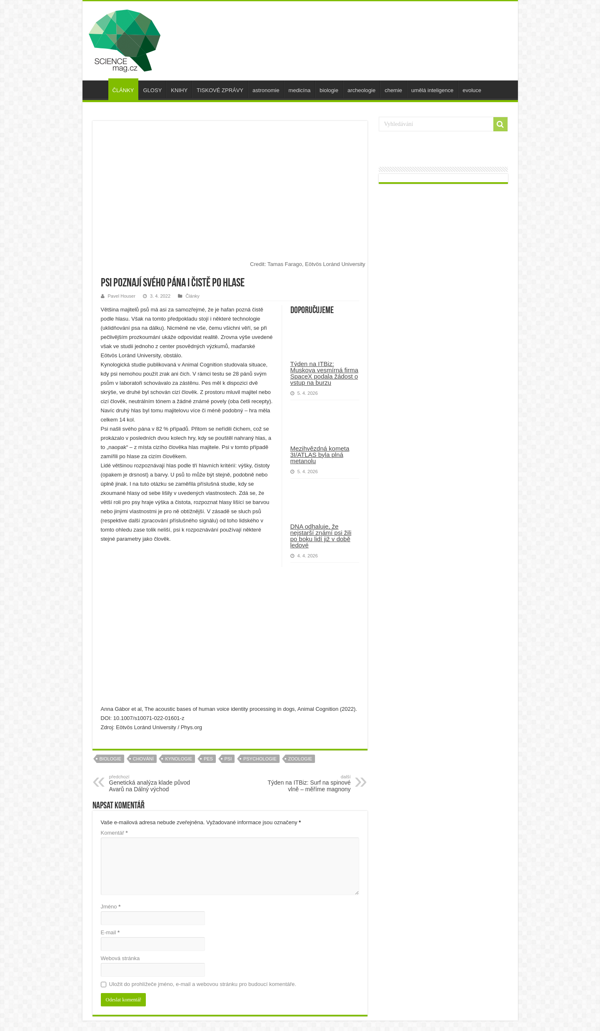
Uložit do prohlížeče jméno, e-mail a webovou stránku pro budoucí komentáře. (202, 984)
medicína (299, 90)
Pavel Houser (121, 296)
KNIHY (179, 90)
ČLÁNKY (123, 90)
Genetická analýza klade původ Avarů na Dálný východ (152, 783)
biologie (329, 90)
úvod (97, 89)
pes (208, 758)
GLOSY (152, 90)
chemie (393, 90)
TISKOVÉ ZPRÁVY (220, 90)
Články (192, 296)
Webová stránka (120, 958)
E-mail (110, 932)
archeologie (361, 90)
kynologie (178, 758)
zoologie (300, 758)
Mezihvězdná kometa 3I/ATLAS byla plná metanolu (320, 454)
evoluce (471, 90)
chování (143, 758)
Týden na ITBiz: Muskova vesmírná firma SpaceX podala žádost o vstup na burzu (324, 373)
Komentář (114, 833)
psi (228, 758)
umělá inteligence (432, 90)
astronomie (265, 90)
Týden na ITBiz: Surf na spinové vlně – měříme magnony (308, 783)
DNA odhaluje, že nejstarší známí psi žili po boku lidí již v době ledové (321, 536)
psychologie (260, 758)
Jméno (111, 906)
